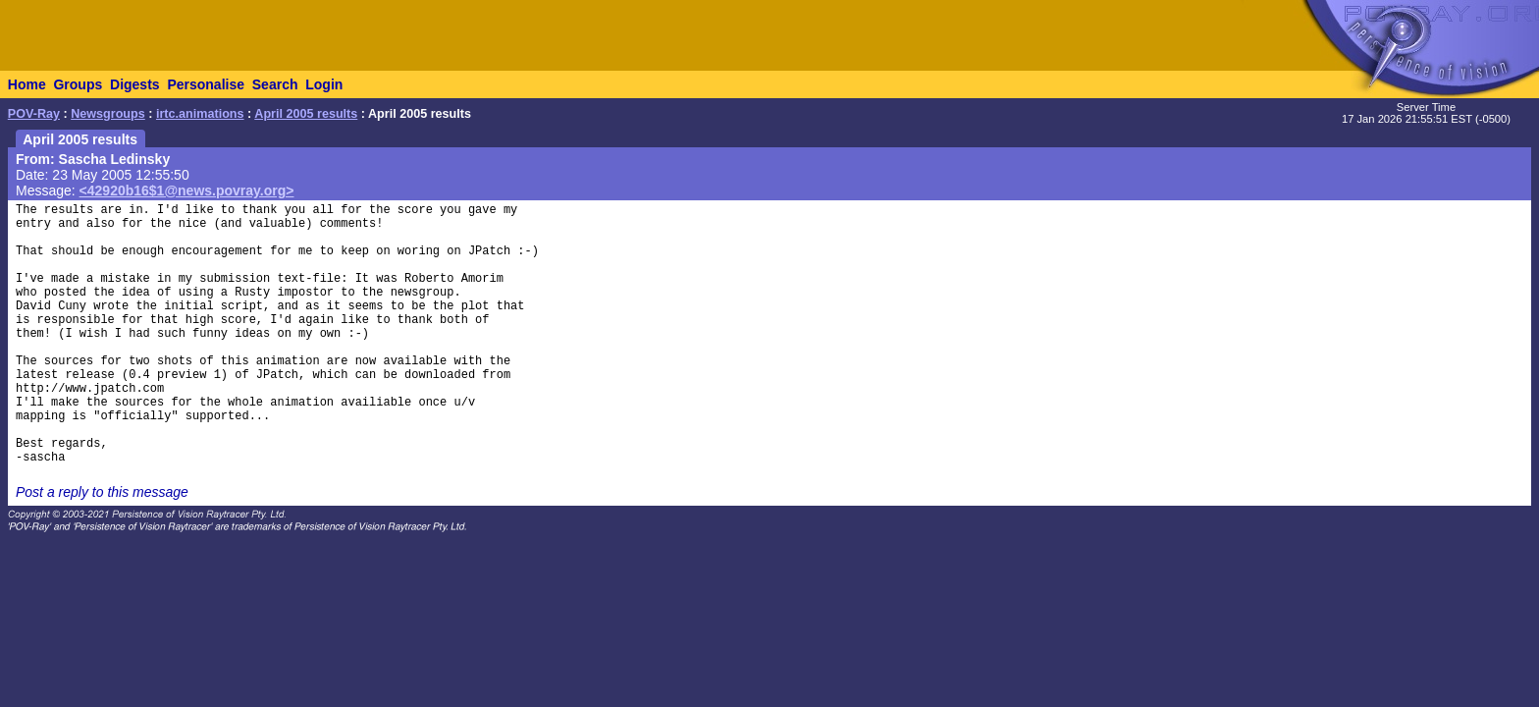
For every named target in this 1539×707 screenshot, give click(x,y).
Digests (135, 84)
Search (275, 84)
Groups (77, 84)
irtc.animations (200, 114)
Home (27, 84)
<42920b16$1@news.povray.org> (187, 190)
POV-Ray (34, 114)
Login (324, 84)
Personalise (205, 84)
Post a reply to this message (102, 492)
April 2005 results (305, 114)
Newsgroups (108, 114)
